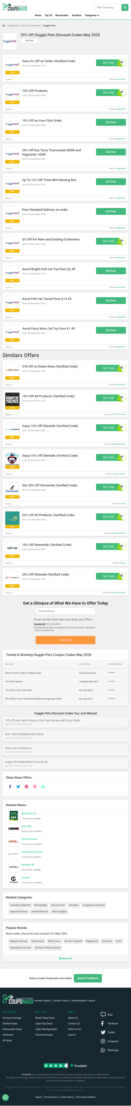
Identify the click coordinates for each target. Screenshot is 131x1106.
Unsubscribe (39, 624)
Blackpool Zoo (29, 813)
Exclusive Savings (12, 1018)
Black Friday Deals (45, 1018)
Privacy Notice (51, 1097)
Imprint (72, 1035)
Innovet (123, 503)
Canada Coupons (61, 1001)
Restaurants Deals (12, 1029)
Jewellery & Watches (20, 905)
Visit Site (29, 40)
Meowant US (121, 385)
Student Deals (10, 1023)
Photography (40, 905)
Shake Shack (37, 941)
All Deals (7, 1040)
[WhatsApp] (6, 1097)
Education (74, 905)
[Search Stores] (125, 7)
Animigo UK (27, 864)
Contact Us (74, 1023)
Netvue (123, 563)
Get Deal (111, 122)
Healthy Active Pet (119, 533)
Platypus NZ (92, 941)
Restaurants (61, 15)
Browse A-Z (65, 958)
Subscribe (66, 640)
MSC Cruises (54, 941)
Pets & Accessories (31, 25)
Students (76, 15)
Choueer (25, 877)
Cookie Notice (66, 1097)
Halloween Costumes (20, 948)
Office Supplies (59, 912)
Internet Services (39, 912)
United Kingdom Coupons (83, 1001)
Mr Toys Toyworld (73, 941)
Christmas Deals (44, 1035)
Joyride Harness (119, 474)
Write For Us (74, 1029)
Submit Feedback (87, 978)
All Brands (8, 1035)
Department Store (18, 912)
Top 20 (48, 15)
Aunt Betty (107, 941)
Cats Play (26, 826)
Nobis (119, 941)
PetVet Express (29, 839)
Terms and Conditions (86, 1097)
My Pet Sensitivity (119, 444)
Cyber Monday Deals (46, 1029)
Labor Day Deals (44, 1023)
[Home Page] (5, 25)
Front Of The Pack (119, 414)
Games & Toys (58, 905)
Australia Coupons (42, 1001)
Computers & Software (94, 905)
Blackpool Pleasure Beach (48, 948)
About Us (73, 1018)
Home (38, 15)
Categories (91, 15)
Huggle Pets (49, 25)
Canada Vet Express (118, 593)
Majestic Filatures (18, 941)
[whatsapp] (42, 787)
